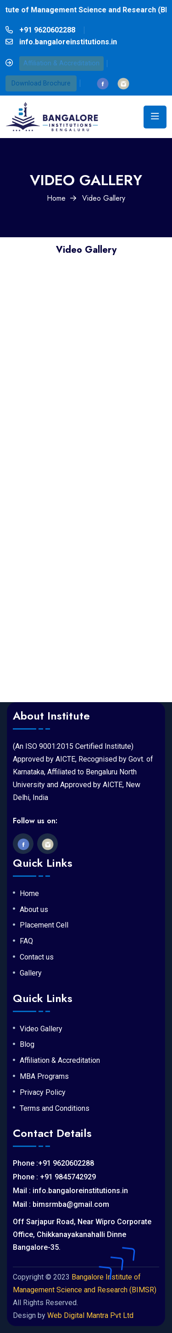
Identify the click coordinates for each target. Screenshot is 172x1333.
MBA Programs (44, 1076)
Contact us (37, 957)
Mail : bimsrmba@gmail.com (61, 1204)
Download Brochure (41, 83)
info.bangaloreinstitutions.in (68, 41)
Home (56, 198)
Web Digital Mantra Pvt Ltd (90, 1315)
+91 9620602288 (47, 30)
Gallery (31, 973)
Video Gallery (41, 1029)
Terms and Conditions (54, 1108)
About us (34, 910)
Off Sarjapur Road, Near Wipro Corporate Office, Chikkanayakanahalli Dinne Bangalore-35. (82, 1234)
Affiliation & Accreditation (61, 63)
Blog (27, 1044)
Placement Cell (44, 925)
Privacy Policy (43, 1092)
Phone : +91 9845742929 (54, 1177)
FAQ (26, 941)
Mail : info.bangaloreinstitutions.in (70, 1190)
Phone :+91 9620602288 (53, 1163)
